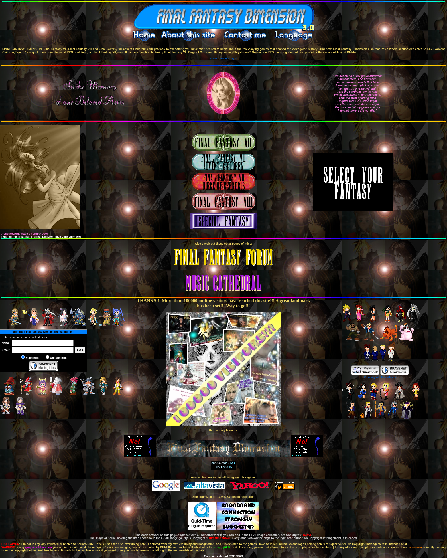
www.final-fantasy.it (223, 58)
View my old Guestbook (380, 377)
